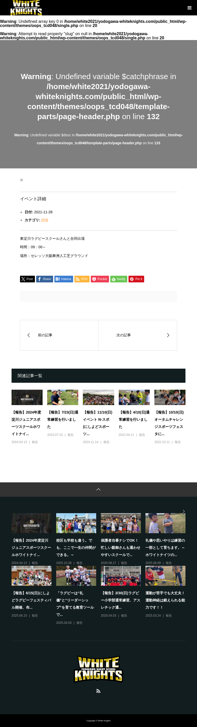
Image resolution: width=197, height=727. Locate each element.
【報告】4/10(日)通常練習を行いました (134, 419)
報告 (35, 442)
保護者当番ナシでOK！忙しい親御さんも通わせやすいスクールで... (120, 547)
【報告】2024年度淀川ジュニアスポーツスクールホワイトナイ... (31, 547)
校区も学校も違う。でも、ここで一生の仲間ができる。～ (76, 547)
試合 (44, 220)
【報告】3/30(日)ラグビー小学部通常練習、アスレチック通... (120, 600)
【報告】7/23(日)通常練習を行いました (62, 419)
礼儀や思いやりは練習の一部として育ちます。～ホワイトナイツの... (165, 547)
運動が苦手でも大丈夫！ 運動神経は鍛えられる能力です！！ (167, 600)
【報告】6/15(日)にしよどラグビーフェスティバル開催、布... (31, 600)
